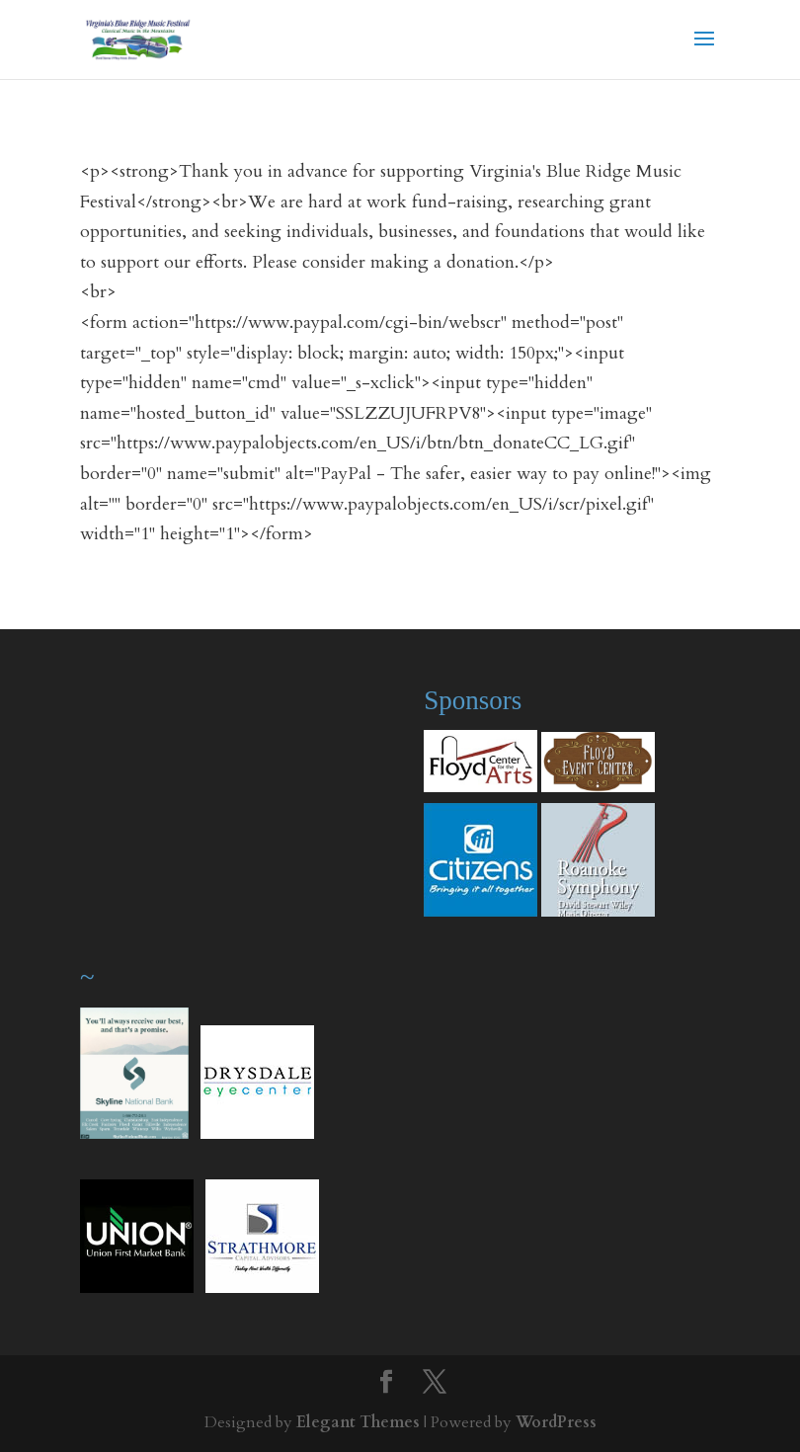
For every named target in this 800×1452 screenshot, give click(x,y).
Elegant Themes (358, 1422)
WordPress (556, 1422)
